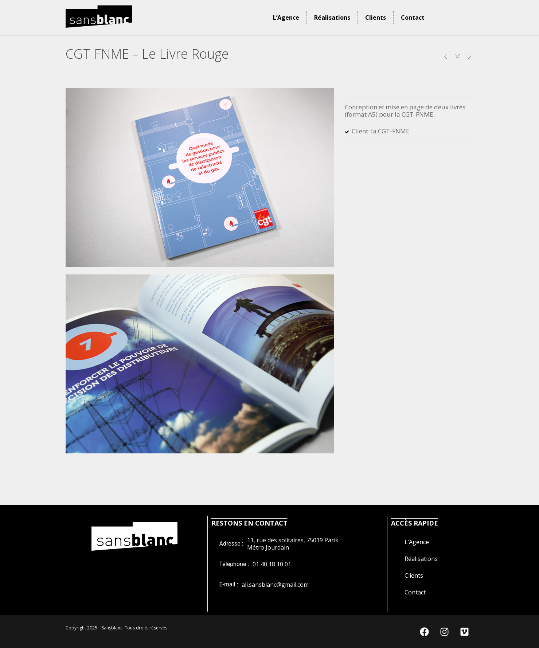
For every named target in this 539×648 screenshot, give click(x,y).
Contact (413, 17)
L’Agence (286, 17)
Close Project (457, 56)
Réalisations (332, 17)
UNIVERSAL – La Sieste (445, 56)
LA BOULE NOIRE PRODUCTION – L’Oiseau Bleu (469, 56)
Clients (375, 17)
